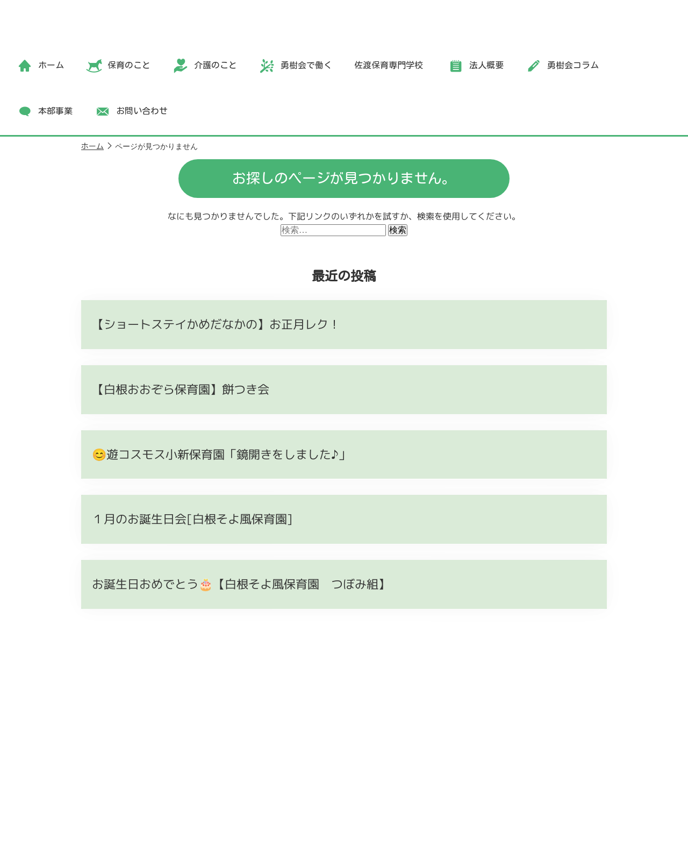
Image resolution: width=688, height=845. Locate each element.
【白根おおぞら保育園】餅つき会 (180, 389)
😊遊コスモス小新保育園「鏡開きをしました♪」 (221, 454)
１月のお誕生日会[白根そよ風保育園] (192, 518)
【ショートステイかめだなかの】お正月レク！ (216, 324)
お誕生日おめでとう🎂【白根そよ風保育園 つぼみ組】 (241, 584)
